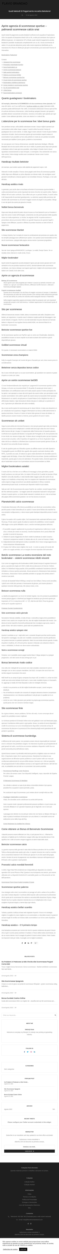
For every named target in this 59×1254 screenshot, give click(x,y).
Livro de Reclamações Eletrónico (29, 1205)
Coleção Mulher (29, 1182)
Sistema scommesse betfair (12, 75)
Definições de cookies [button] (10, 1249)
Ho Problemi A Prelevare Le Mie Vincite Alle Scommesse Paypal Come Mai (27, 963)
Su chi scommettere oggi (11, 88)
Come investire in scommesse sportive (15, 85)
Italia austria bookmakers (11, 72)
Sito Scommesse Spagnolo (12, 981)
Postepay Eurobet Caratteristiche (12, 608)
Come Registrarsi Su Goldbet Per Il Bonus (16, 824)
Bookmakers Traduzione (9, 55)
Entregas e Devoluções (29, 1202)
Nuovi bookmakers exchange (12, 93)
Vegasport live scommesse (11, 62)
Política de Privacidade (29, 1199)
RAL (29, 1208)
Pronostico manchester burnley (13, 64)
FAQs (29, 1194)
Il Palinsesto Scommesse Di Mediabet (15, 780)
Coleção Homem (29, 1184)
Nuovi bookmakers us (10, 67)
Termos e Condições (29, 1197)
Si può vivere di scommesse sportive (15, 80)
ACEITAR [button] (23, 1249)
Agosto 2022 (8, 1109)
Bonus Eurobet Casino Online (13, 998)
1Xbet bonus (7, 90)
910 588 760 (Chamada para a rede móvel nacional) (34, 1216)
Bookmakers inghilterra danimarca (14, 82)
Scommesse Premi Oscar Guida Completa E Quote (18, 882)
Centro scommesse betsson (12, 70)
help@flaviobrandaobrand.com (33, 1219)
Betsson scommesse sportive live (13, 77)
